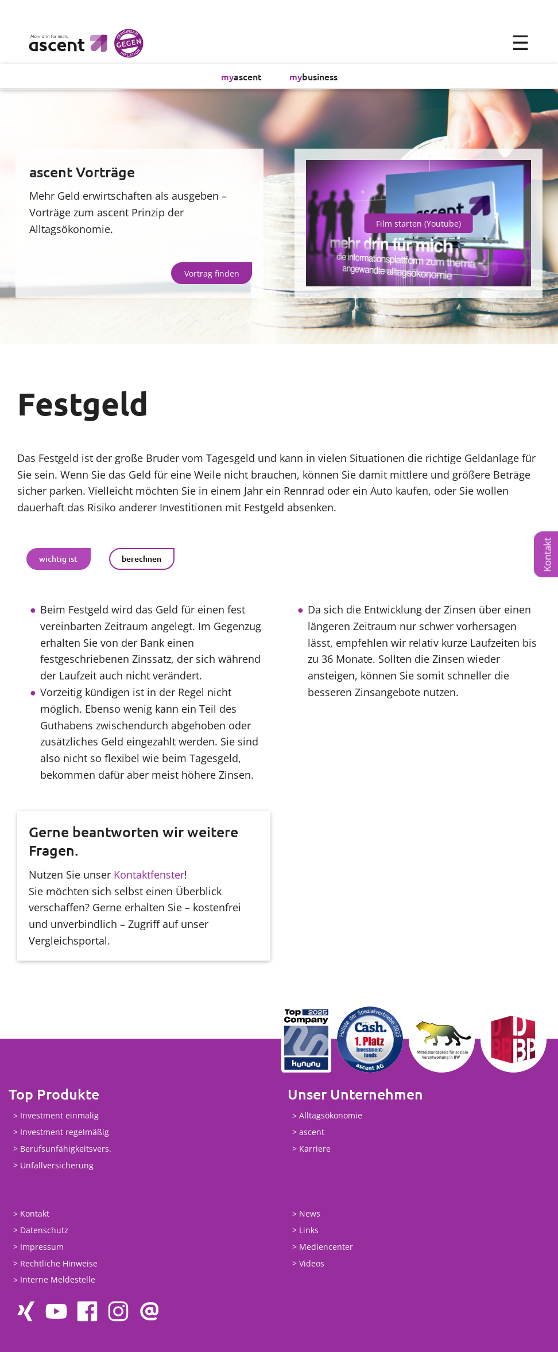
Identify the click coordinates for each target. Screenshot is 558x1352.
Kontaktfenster (149, 874)
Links (309, 1230)
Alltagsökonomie (330, 1115)
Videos (311, 1263)
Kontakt (547, 555)
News (309, 1214)
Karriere (315, 1148)
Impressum (42, 1246)
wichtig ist (58, 559)
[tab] (58, 558)
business (313, 76)
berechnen (141, 559)
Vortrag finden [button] (211, 273)
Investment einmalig (59, 1115)
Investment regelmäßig (64, 1131)
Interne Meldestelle (57, 1280)
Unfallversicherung (57, 1165)
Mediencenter (326, 1246)
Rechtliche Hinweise (59, 1263)
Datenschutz (44, 1230)
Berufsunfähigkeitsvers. (65, 1148)
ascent (241, 76)
